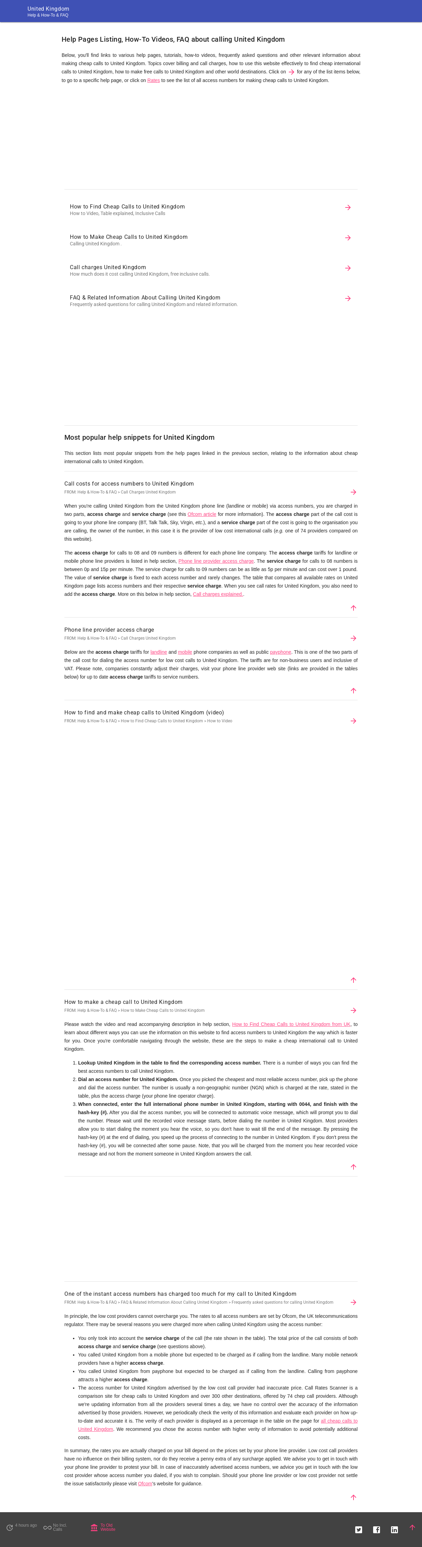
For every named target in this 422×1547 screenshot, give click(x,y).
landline (158, 652)
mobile (185, 652)
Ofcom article (202, 514)
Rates (153, 80)
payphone (281, 652)
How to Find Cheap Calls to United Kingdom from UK (291, 1024)
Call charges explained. (218, 594)
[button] (359, 1527)
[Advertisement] (211, 138)
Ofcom (145, 1483)
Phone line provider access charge (216, 561)
